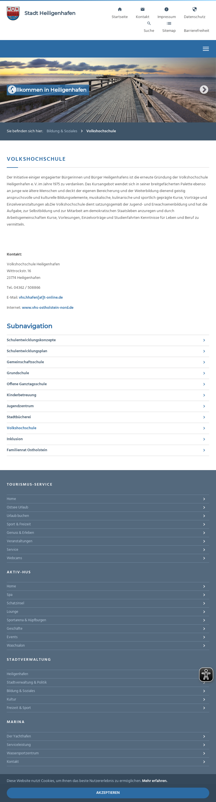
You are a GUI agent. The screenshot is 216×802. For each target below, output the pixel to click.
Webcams (14, 558)
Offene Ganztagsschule (27, 384)
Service (12, 550)
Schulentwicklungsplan (27, 351)
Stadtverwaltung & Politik (27, 683)
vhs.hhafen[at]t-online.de (41, 297)
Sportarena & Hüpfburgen (26, 620)
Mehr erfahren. (154, 781)
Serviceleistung (19, 745)
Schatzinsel (15, 603)
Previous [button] (12, 90)
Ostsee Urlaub (17, 507)
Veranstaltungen (19, 541)
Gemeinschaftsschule (25, 362)
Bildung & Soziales (62, 131)
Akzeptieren (108, 793)
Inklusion (15, 439)
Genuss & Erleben (20, 533)
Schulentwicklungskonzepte (31, 340)
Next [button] (204, 90)
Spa (9, 595)
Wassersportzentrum (23, 753)
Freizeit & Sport (19, 708)
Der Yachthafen (19, 736)
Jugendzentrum (20, 406)
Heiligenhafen (17, 674)
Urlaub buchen (18, 516)
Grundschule (18, 373)
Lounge (12, 612)
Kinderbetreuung (21, 395)
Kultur (11, 699)
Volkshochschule (21, 428)
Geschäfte (14, 629)
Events (12, 637)
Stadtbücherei (19, 417)
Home (11, 499)
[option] (108, 90)
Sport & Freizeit (19, 524)
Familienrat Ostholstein (27, 450)
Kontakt (13, 762)
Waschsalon (16, 646)
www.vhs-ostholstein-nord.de (47, 308)
